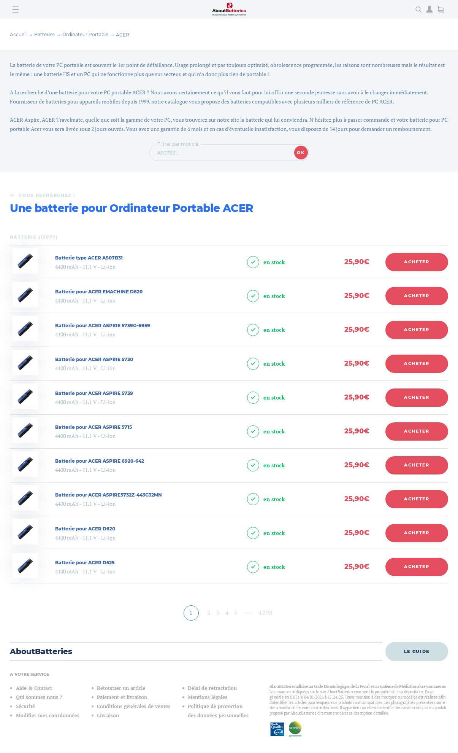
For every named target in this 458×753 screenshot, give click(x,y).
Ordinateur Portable (85, 34)
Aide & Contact (34, 688)
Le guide (416, 651)
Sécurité (25, 706)
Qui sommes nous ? (39, 697)
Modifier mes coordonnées (47, 715)
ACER (122, 35)
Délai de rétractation (212, 688)
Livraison (108, 715)
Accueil (18, 34)
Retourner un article (121, 688)
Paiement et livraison (122, 697)
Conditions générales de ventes (133, 706)
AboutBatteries (41, 651)
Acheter (416, 261)
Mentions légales (207, 697)
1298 (266, 612)
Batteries (44, 34)
